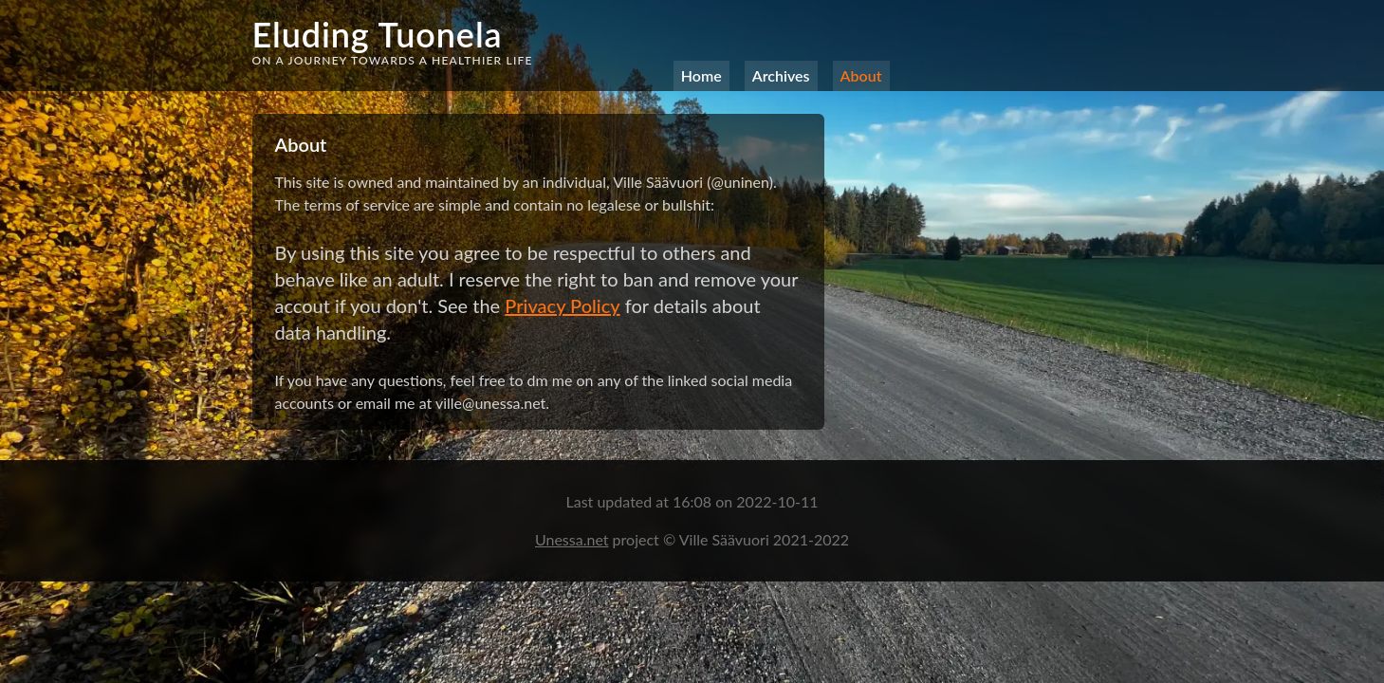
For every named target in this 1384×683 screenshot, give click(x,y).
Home (701, 75)
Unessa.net (572, 539)
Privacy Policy (562, 305)
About (861, 75)
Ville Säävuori (726, 539)
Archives (781, 75)
